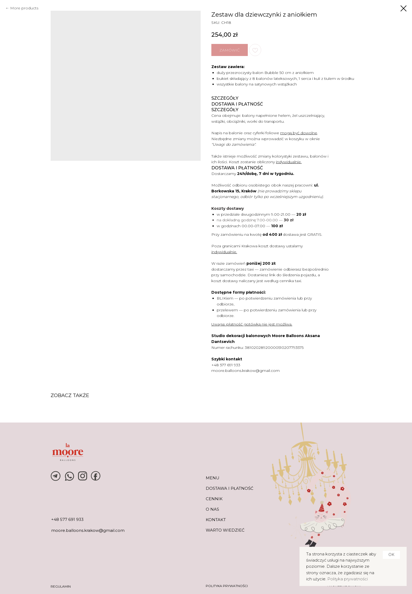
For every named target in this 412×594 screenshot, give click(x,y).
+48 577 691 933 (225, 365)
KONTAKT (216, 519)
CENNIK (214, 498)
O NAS (212, 509)
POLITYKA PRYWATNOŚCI (227, 586)
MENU (212, 477)
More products (24, 8)
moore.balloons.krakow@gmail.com (245, 370)
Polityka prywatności (347, 578)
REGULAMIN (61, 586)
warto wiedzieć (225, 530)
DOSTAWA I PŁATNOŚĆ (229, 488)
